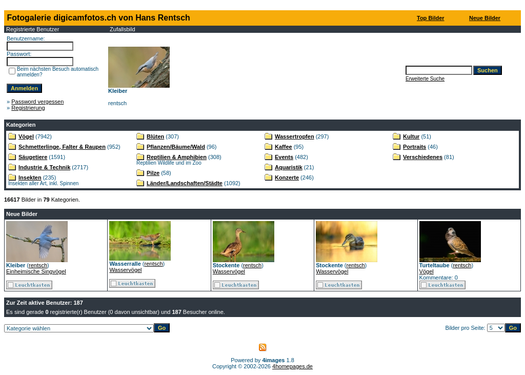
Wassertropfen (294, 136)
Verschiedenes (422, 157)
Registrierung (28, 108)
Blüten (155, 136)
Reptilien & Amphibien (177, 157)
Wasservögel (125, 270)
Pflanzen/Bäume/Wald (176, 147)
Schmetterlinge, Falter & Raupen (62, 147)
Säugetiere (32, 157)
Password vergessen (37, 101)
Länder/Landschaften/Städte (185, 183)
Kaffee (283, 147)
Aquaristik (288, 167)
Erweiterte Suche (425, 79)
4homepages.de (292, 366)
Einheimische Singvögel (36, 271)
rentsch (38, 265)
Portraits (414, 147)
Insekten (30, 177)
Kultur (411, 136)
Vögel (26, 136)
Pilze (153, 173)
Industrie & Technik (44, 167)
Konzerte (287, 177)
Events (284, 157)
